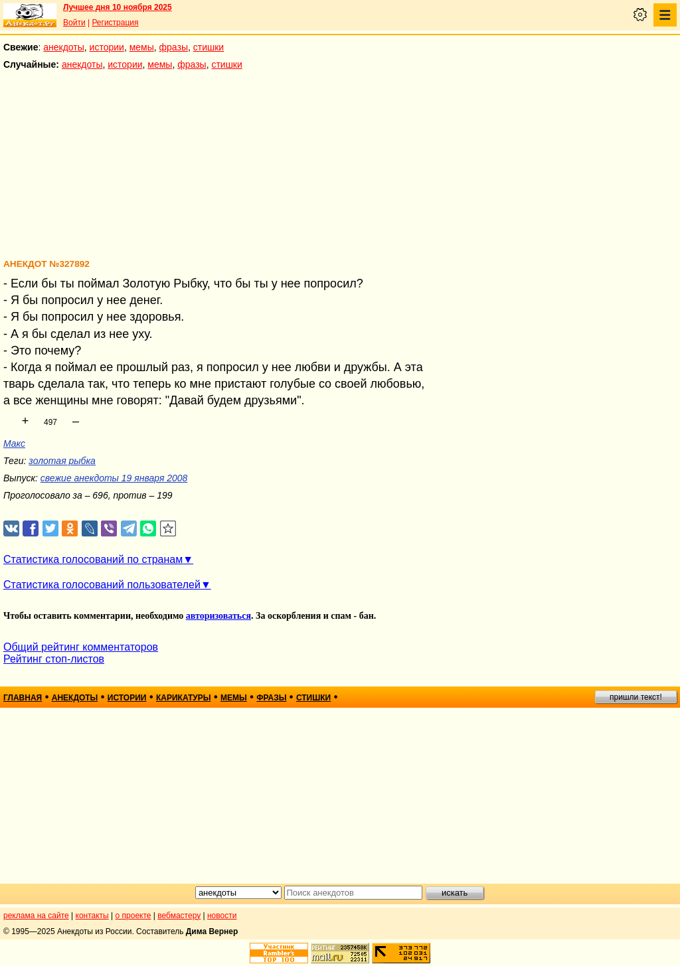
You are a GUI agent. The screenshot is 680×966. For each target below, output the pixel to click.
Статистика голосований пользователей (102, 584)
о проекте (133, 915)
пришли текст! (636, 697)
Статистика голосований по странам (93, 559)
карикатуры (183, 697)
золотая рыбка (62, 460)
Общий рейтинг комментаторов (80, 647)
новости (221, 915)
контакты (92, 915)
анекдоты (63, 47)
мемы (141, 47)
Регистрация (115, 22)
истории (107, 47)
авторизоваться (218, 616)
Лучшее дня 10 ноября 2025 (117, 7)
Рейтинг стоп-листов (53, 659)
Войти (74, 22)
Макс (14, 443)
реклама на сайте (36, 915)
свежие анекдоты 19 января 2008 (114, 478)
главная (22, 697)
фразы (173, 47)
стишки (208, 47)
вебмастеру (179, 915)
